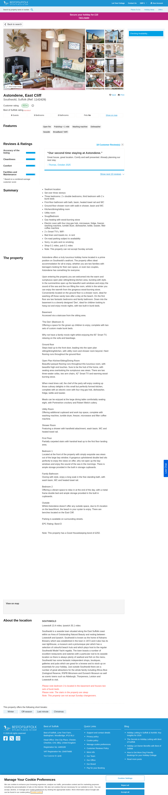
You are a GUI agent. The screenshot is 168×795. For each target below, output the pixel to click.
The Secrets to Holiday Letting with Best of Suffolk (144, 740)
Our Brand (91, 764)
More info (91, 752)
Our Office (91, 760)
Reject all (125, 785)
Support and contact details (98, 733)
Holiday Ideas (149, 10)
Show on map (111, 115)
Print (122, 95)
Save (114, 95)
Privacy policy (93, 737)
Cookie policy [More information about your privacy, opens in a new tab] (36, 792)
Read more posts (134, 759)
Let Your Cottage (118, 3)
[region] (84, 785)
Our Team (91, 756)
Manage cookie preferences (99, 744)
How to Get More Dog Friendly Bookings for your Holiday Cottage (141, 753)
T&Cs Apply (84, 18)
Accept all (125, 792)
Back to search (14, 24)
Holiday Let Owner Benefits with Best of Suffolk (144, 747)
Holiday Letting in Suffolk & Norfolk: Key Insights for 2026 (144, 734)
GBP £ (143, 3)
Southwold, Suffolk (24, 99)
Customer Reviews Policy (98, 748)
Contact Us (132, 3)
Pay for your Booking (96, 768)
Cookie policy (92, 740)
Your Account (156, 3)
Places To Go (135, 10)
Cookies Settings (125, 778)
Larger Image (14, 86)
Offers (160, 10)
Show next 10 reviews (110, 174)
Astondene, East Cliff (22, 95)
